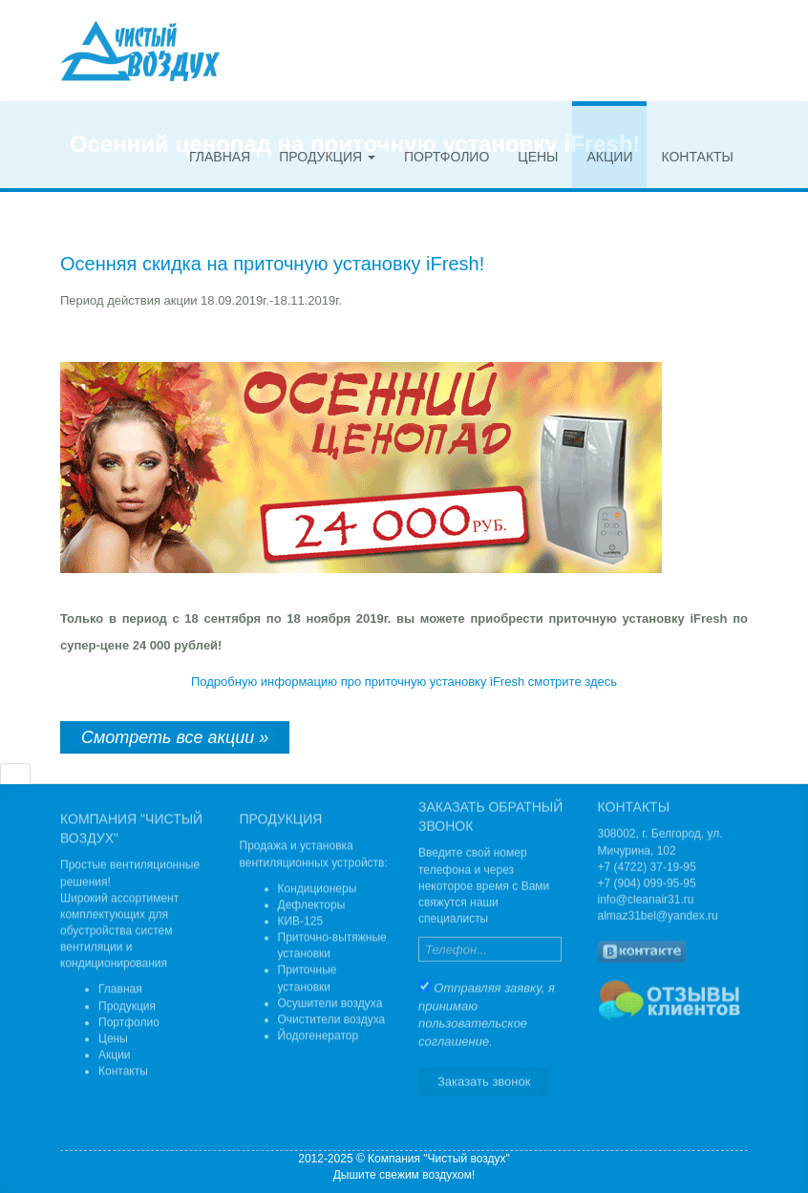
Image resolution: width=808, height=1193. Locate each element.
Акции (609, 156)
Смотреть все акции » (174, 737)
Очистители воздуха (332, 1023)
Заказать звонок (483, 1077)
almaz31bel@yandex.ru (658, 912)
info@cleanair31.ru (646, 896)
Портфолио (446, 156)
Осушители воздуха (330, 1006)
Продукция (327, 156)
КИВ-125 (301, 924)
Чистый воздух (140, 50)
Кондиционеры (317, 892)
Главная (219, 156)
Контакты (697, 156)
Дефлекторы (312, 908)
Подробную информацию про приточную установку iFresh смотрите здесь (404, 681)
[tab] (15, 773)
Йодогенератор (318, 1039)
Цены (538, 156)
